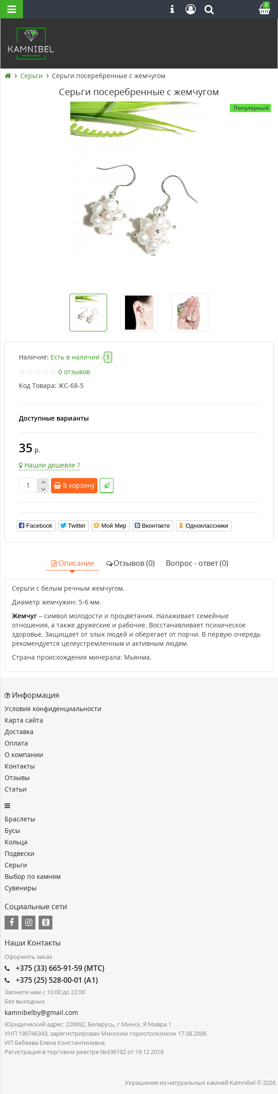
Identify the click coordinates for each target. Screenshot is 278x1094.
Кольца (16, 842)
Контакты (20, 766)
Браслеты (20, 819)
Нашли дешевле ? (49, 465)
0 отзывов (74, 371)
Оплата (16, 743)
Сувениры (21, 887)
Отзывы (17, 777)
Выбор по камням (33, 876)
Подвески (19, 853)
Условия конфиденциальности (53, 708)
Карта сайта (24, 720)
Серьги (16, 864)
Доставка (19, 731)
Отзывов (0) (130, 563)
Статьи (16, 789)
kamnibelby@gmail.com (41, 1012)
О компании (24, 754)
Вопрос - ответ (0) (197, 563)
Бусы (12, 830)
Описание (72, 563)
